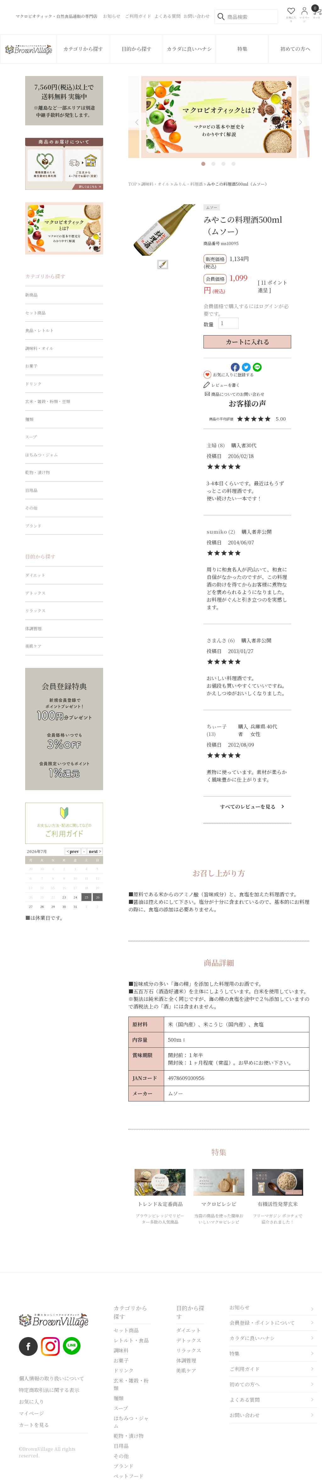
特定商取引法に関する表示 (49, 1390)
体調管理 (33, 628)
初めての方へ (295, 48)
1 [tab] (203, 164)
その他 (31, 508)
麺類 (29, 419)
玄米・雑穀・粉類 (131, 1384)
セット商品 (35, 313)
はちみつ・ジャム (41, 455)
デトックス (35, 593)
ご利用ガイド (245, 1369)
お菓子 (31, 366)
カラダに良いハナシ (189, 48)
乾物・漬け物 (37, 472)
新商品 (31, 295)
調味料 (121, 1350)
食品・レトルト (39, 330)
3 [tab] (223, 164)
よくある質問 (245, 1399)
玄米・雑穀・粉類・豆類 (47, 401)
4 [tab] (233, 164)
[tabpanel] (218, 117)
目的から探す (136, 48)
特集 (242, 48)
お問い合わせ (245, 1415)
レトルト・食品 (131, 1340)
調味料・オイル (155, 184)
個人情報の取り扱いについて (51, 1378)
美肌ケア (33, 646)
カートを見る (34, 1424)
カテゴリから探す (83, 48)
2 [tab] (213, 164)
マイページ (31, 1413)
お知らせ (240, 1307)
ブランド (33, 526)
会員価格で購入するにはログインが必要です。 (246, 310)
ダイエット (35, 575)
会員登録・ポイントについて (262, 1322)
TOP (132, 184)
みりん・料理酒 (188, 184)
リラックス (35, 611)
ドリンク (33, 384)
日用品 (31, 490)
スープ (31, 437)
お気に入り (31, 1401)
